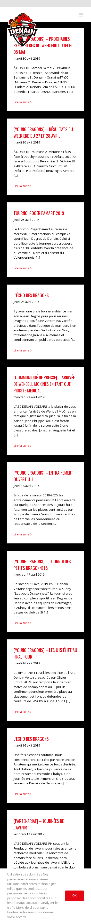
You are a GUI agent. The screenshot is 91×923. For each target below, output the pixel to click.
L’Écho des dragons (31, 739)
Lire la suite (21, 102)
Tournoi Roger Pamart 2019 (39, 213)
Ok (74, 895)
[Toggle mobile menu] (81, 14)
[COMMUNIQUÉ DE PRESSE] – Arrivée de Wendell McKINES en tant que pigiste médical (44, 384)
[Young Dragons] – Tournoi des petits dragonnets (42, 564)
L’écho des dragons (31, 295)
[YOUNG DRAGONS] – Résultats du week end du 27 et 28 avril (43, 132)
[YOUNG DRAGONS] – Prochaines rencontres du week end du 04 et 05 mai (43, 45)
